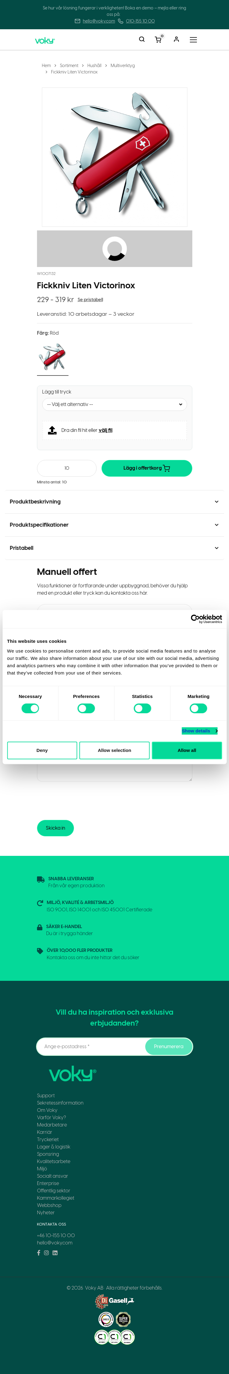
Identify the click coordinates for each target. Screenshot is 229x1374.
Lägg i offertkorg (147, 468)
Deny (42, 750)
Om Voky (47, 1110)
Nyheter (46, 1213)
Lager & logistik (53, 1147)
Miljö (42, 1169)
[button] (52, 357)
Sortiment (69, 65)
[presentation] (83, 801)
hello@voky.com (99, 21)
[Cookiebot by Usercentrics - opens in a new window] (195, 619)
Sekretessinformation (60, 1103)
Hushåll (94, 65)
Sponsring (48, 1154)
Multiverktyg (123, 65)
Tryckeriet (48, 1139)
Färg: (48, 333)
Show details (196, 730)
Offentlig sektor (53, 1191)
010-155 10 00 (140, 21)
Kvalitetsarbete (53, 1161)
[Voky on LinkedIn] (55, 1253)
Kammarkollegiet (55, 1198)
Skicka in (55, 828)
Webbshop (49, 1205)
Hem (46, 65)
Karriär (44, 1132)
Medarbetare (52, 1125)
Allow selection (114, 750)
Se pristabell (90, 299)
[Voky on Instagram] (46, 1253)
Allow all (187, 750)
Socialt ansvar (52, 1176)
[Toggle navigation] (193, 40)
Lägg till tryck (56, 392)
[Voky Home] (51, 39)
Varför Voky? (51, 1117)
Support (46, 1095)
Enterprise (48, 1183)
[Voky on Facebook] (38, 1253)
